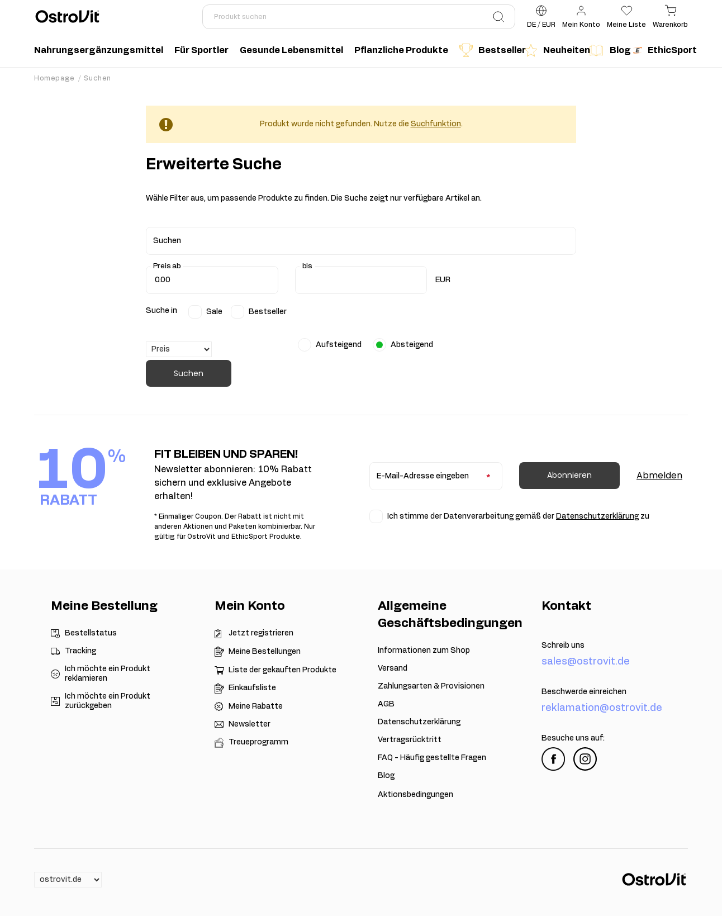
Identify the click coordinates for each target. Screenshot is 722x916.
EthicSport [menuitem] (663, 50)
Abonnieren (569, 475)
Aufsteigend (339, 345)
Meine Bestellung (104, 606)
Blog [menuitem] (608, 50)
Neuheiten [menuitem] (553, 50)
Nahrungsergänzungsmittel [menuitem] (98, 50)
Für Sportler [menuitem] (201, 50)
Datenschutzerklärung (597, 516)
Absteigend (412, 345)
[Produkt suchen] (358, 16)
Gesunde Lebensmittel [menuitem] (291, 50)
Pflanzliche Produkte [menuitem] (401, 50)
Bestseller (268, 312)
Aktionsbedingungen (415, 795)
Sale (214, 312)
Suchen (188, 373)
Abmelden (659, 475)
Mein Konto (250, 606)
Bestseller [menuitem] (489, 50)
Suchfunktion (436, 124)
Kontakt (566, 606)
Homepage (54, 78)
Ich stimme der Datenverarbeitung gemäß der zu (518, 516)
